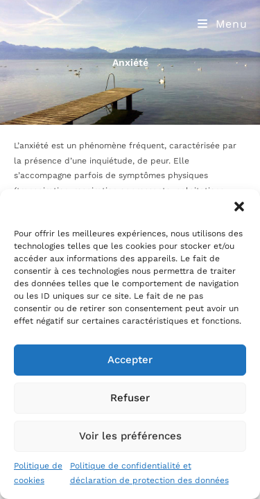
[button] (239, 206)
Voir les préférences (130, 436)
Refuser (130, 398)
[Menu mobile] (223, 23)
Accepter (130, 359)
